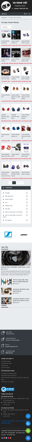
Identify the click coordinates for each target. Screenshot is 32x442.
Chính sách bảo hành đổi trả (8, 375)
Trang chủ (4, 17)
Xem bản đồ (6, 404)
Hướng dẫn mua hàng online (9, 373)
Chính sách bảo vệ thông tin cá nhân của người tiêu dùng (15, 378)
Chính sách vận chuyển (7, 381)
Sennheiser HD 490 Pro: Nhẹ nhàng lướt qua (21, 290)
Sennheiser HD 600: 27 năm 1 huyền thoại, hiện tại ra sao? (21, 299)
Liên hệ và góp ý (5, 367)
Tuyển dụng (4, 365)
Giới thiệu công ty (6, 361)
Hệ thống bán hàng (6, 363)
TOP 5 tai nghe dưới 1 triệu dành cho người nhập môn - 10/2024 (21, 281)
